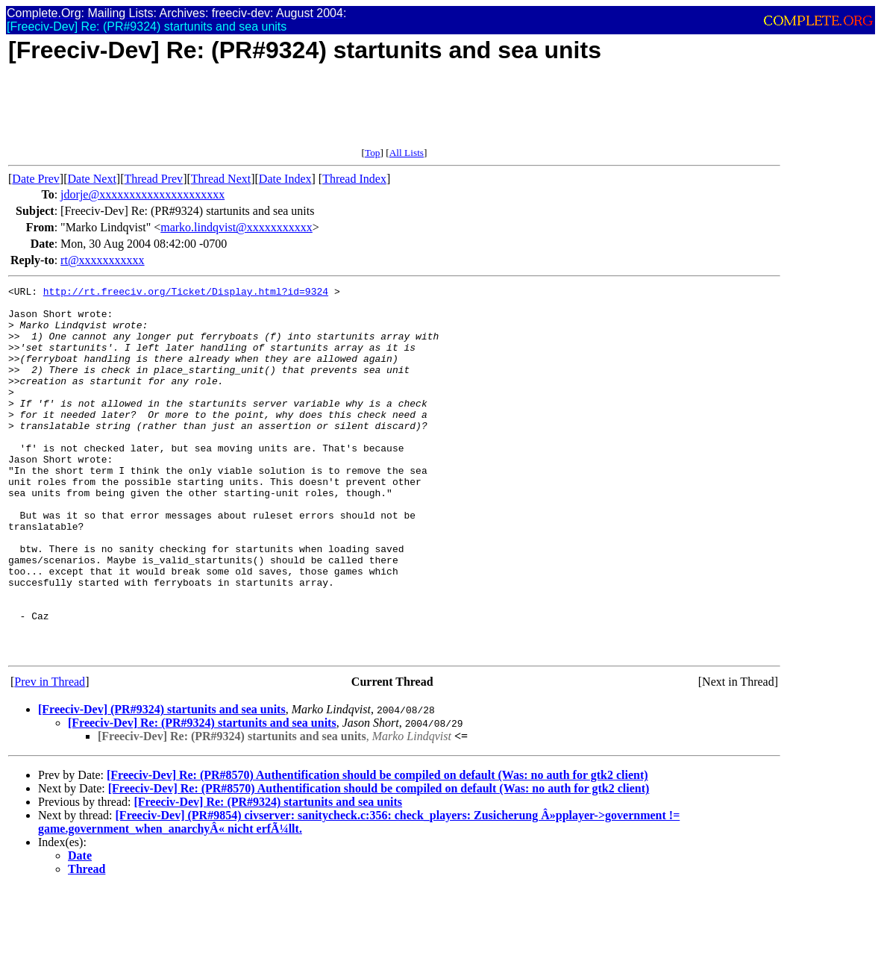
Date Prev (36, 178)
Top (372, 152)
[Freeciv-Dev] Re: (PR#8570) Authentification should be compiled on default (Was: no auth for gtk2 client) (377, 848)
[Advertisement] (279, 113)
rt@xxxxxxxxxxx (102, 260)
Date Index (285, 178)
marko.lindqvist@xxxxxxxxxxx (236, 227)
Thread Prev (153, 178)
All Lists (406, 152)
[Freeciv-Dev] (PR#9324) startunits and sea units (162, 783)
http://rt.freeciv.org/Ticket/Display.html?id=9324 (185, 293)
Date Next (92, 178)
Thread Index (354, 178)
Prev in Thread (49, 755)
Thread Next (221, 178)
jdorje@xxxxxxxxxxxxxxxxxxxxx (142, 194)
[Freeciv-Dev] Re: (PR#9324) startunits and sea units (202, 796)
